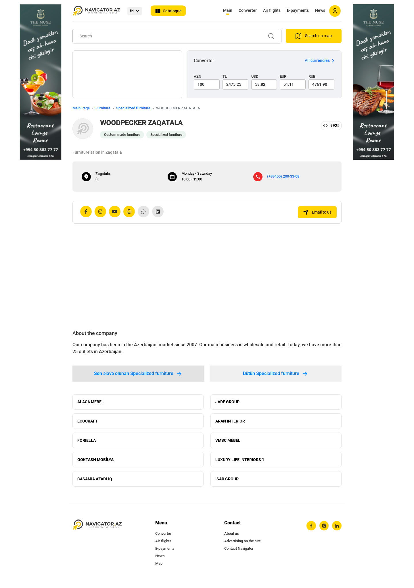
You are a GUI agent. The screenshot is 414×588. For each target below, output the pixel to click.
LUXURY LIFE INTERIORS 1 (239, 462)
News (320, 10)
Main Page (81, 108)
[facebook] (310, 530)
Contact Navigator (239, 553)
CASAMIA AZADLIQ (94, 483)
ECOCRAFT (87, 422)
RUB (311, 76)
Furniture (102, 108)
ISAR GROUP (227, 483)
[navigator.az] (97, 529)
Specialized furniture (133, 108)
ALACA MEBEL (90, 402)
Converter (248, 10)
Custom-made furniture (122, 135)
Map (158, 568)
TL (225, 76)
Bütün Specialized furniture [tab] (275, 373)
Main (227, 10)
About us (231, 538)
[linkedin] (337, 530)
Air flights (272, 10)
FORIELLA (86, 442)
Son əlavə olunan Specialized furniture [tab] (138, 373)
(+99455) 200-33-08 (283, 176)
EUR (283, 76)
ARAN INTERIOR (230, 422)
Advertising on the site (242, 545)
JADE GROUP (227, 402)
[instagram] (323, 530)
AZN (197, 76)
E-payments (298, 10)
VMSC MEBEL (227, 442)
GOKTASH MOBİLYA (95, 462)
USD (254, 76)
